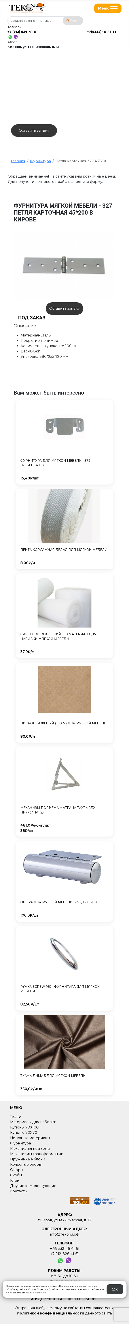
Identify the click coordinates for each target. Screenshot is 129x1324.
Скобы (16, 1175)
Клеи (15, 1180)
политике (40, 1292)
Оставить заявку (34, 130)
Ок (115, 1289)
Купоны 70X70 (23, 1132)
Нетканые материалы (30, 1138)
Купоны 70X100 (24, 1127)
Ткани (15, 1117)
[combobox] (45, 20)
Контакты (18, 1191)
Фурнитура (20, 1143)
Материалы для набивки (33, 1122)
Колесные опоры (26, 1164)
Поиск (72, 20)
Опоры (16, 1170)
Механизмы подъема (30, 1148)
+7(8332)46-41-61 (101, 32)
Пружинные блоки (27, 1159)
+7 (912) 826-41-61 (22, 32)
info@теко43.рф (64, 1234)
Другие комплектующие (33, 1186)
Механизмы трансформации (37, 1154)
